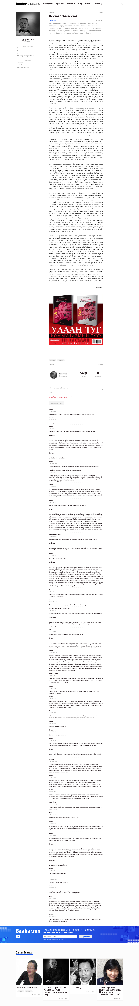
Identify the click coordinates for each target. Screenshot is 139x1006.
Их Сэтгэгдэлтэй (23, 67)
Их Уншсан (21, 65)
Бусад (80, 4)
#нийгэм (52, 360)
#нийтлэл (61, 360)
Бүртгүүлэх (86, 937)
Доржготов (53, 20)
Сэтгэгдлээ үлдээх (56, 403)
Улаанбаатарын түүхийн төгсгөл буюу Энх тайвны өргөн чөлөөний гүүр (55, 991)
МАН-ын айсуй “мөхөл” (28, 987)
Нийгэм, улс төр (48, 4)
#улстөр (21, 991)
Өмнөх (51, 12)
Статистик (88, 4)
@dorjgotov (27, 41)
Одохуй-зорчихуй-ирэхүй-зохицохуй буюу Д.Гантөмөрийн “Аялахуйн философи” (110, 991)
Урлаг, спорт (71, 4)
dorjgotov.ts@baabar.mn (25, 56)
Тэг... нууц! (76, 987)
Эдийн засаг (60, 4)
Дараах (100, 12)
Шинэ (20, 62)
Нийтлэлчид (98, 4)
